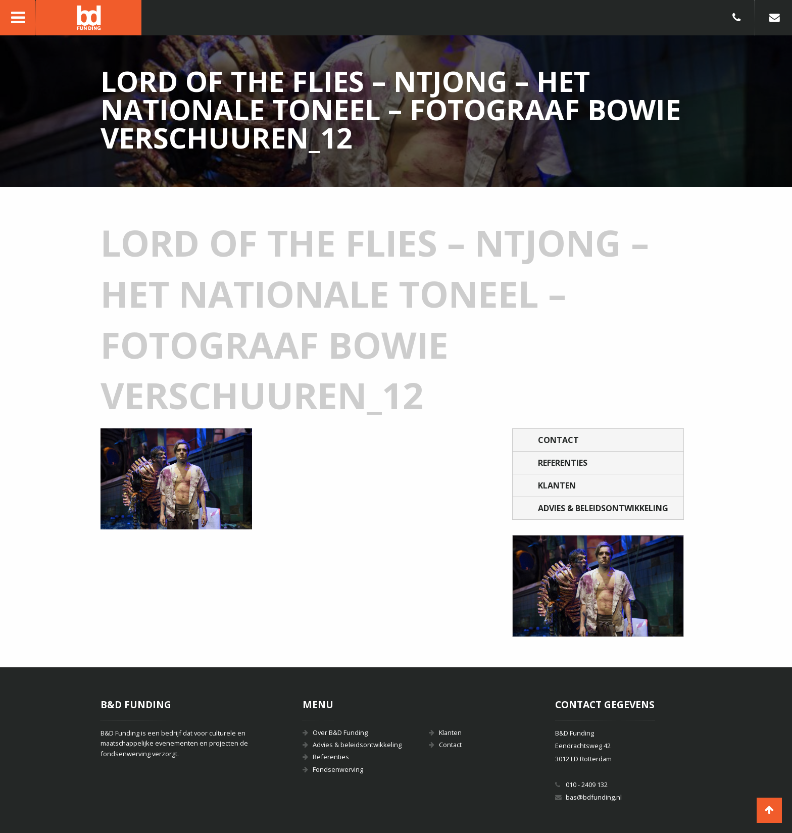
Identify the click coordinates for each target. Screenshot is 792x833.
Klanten (557, 485)
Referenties (562, 462)
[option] (598, 585)
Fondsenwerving (338, 769)
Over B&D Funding (340, 732)
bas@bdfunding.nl (594, 797)
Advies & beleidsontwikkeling (603, 508)
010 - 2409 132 (587, 784)
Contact (558, 440)
